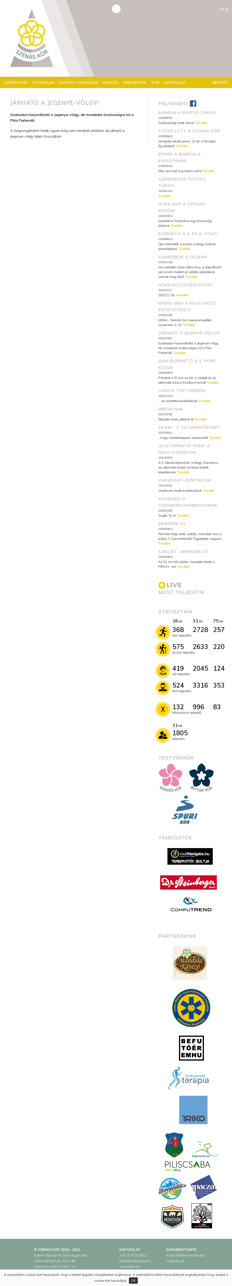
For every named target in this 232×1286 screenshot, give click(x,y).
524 (178, 685)
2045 (200, 668)
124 (219, 668)
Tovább (201, 123)
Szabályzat (175, 1261)
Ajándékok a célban (182, 256)
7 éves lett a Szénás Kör (189, 130)
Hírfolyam (170, 409)
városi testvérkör (181, 390)
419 (178, 668)
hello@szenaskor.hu (134, 1261)
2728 (200, 630)
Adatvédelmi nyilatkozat (185, 1255)
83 (217, 707)
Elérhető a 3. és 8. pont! (188, 233)
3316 (200, 685)
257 (219, 630)
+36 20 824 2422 (133, 1255)
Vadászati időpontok (184, 480)
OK (133, 1281)
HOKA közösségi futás (185, 284)
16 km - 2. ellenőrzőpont (189, 427)
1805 (180, 733)
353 (219, 685)
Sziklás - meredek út (183, 551)
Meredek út (172, 523)
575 (178, 647)
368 (178, 630)
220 (219, 647)
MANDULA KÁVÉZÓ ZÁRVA (186, 112)
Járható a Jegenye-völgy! (189, 333)
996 (198, 707)
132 (178, 707)
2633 (200, 647)
